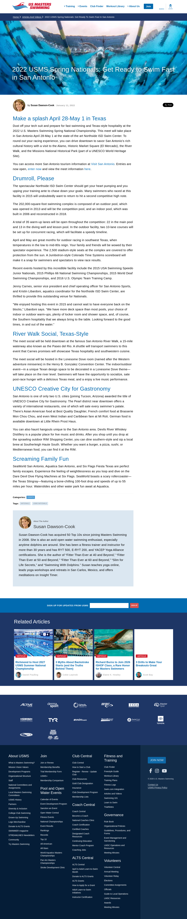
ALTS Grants (78, 881)
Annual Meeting (111, 871)
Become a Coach (80, 816)
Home (17, 17)
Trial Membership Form (51, 771)
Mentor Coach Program (83, 845)
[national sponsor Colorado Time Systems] (80, 705)
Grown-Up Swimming (18, 817)
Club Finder (96, 6)
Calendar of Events (49, 799)
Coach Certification (81, 825)
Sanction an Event (48, 808)
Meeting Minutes (111, 853)
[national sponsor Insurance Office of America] (134, 705)
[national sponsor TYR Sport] (53, 720)
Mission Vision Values (19, 767)
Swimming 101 (111, 798)
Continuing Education (82, 841)
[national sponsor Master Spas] (160, 705)
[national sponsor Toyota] (160, 720)
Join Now (156, 760)
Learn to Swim (110, 802)
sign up (134, 605)
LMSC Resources (112, 898)
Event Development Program (53, 804)
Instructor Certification (82, 897)
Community (14, 839)
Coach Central (79, 811)
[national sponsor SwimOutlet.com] (107, 720)
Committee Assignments (115, 885)
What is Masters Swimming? (22, 763)
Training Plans (110, 780)
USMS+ (44, 776)
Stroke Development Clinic (52, 867)
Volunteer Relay (111, 876)
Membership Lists (80, 797)
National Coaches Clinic (83, 820)
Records (44, 835)
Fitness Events (47, 817)
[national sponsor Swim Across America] (26, 720)
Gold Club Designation (82, 783)
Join (148, 6)
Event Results (46, 826)
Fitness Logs (110, 785)
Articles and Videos (32, 17)
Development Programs (19, 771)
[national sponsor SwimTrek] (134, 720)
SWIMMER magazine (18, 831)
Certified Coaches (80, 829)
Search (161, 9)
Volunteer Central (112, 867)
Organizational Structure (20, 776)
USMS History (15, 800)
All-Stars (44, 848)
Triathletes (109, 807)
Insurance (76, 788)
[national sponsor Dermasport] (53, 705)
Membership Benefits (50, 767)
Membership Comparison (51, 780)
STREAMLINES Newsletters (22, 835)
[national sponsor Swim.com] (80, 720)
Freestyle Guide (111, 771)
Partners (12, 804)
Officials (108, 889)
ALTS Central (78, 864)
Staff (11, 780)
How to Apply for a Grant (83, 885)
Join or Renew (47, 763)
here (87, 169)
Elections (108, 880)
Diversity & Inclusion (18, 808)
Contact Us (153, 784)
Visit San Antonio (103, 164)
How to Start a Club (81, 767)
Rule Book (109, 821)
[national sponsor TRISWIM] (26, 734)
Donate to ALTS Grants (19, 826)
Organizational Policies (114, 826)
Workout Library (115, 6)
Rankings (44, 830)
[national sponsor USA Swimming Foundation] (53, 734)
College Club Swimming (20, 813)
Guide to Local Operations (116, 894)
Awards (107, 903)
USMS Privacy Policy (157, 787)
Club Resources (79, 779)
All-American (46, 844)
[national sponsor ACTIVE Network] (26, 705)
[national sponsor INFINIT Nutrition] (107, 705)
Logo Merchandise (17, 822)
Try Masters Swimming (19, 844)
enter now (34, 169)
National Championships (51, 821)
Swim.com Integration (114, 789)
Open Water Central (49, 813)
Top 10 (43, 839)
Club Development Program (85, 792)
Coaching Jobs (79, 850)
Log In (170, 8)
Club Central (78, 763)
